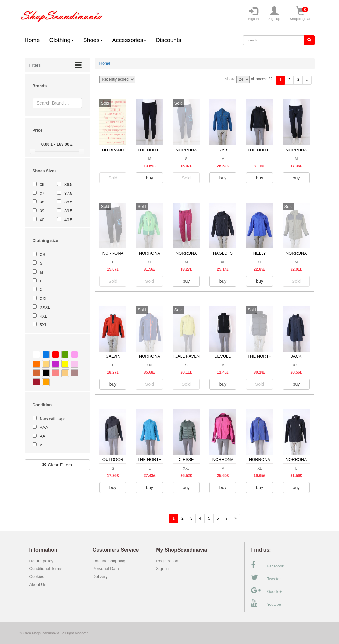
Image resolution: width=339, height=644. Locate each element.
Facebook (267, 565)
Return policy (41, 561)
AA (42, 436)
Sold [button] (112, 177)
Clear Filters (57, 464)
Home (32, 40)
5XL (43, 324)
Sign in (253, 14)
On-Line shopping (110, 561)
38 (42, 202)
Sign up (274, 14)
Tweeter (266, 578)
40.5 (68, 219)
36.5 (68, 184)
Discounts (168, 40)
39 (42, 211)
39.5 (68, 211)
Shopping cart (301, 14)
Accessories (129, 40)
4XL (43, 316)
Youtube (266, 603)
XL (42, 289)
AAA (44, 427)
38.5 (68, 202)
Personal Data (105, 568)
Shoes (93, 40)
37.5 (68, 193)
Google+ (266, 590)
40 (42, 219)
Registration (167, 561)
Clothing (61, 40)
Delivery (99, 576)
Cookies (36, 576)
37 (42, 193)
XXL (44, 298)
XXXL (45, 307)
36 (42, 184)
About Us (37, 584)
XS (42, 254)
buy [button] (149, 177)
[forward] (307, 80)
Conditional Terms (46, 568)
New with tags (53, 418)
